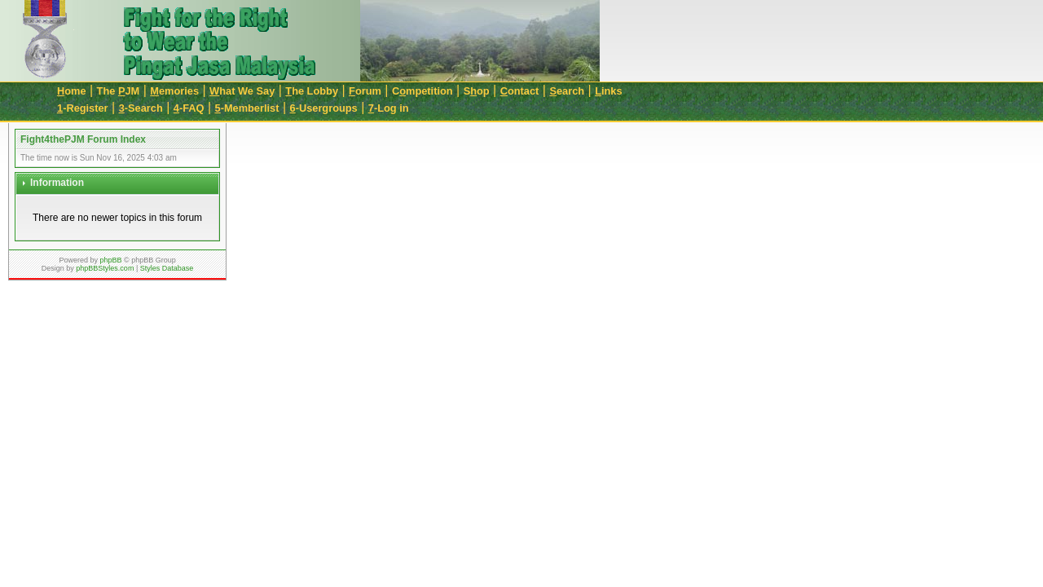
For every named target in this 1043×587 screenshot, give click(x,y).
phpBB (110, 260)
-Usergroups (324, 108)
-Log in (388, 108)
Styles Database (167, 268)
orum (365, 91)
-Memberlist (247, 108)
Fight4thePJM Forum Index (83, 139)
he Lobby (311, 91)
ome (71, 91)
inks (608, 91)
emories (174, 91)
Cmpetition (422, 91)
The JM (118, 91)
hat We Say (242, 91)
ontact (519, 91)
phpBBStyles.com (105, 268)
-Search (141, 108)
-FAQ (189, 108)
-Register (82, 108)
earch (566, 91)
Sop (477, 91)
